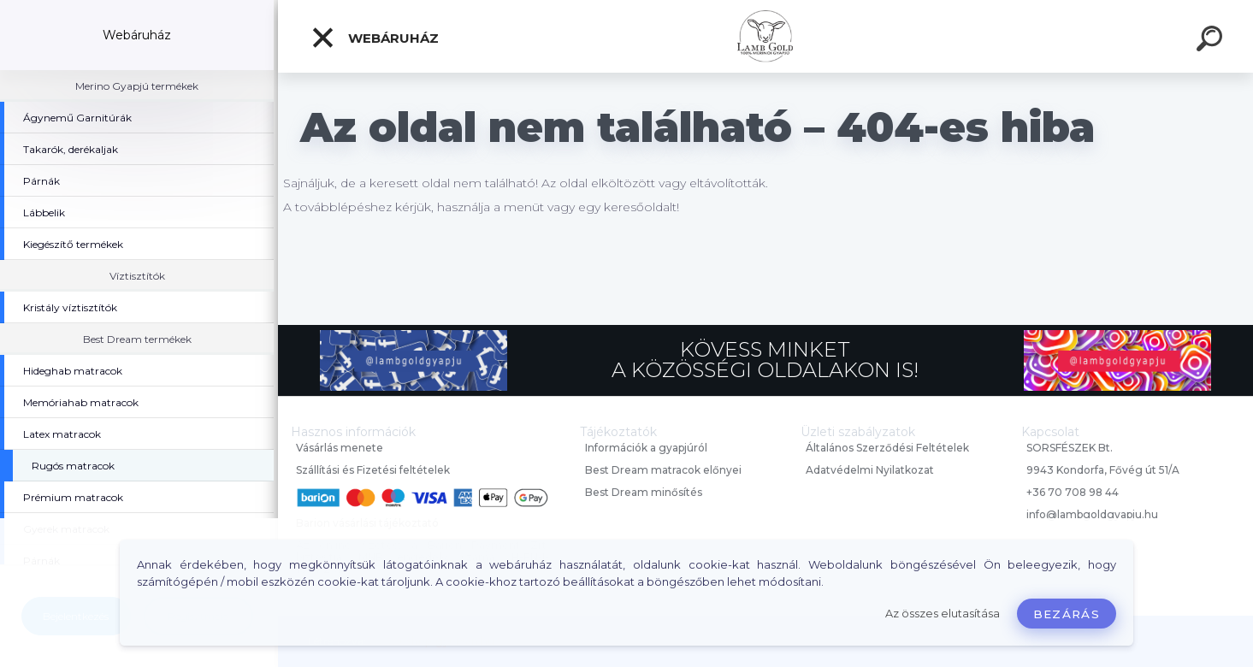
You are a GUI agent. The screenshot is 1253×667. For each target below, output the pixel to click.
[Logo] (766, 36)
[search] (1212, 41)
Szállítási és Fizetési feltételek (373, 469)
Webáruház (374, 37)
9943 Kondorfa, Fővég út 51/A (1102, 469)
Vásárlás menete (339, 447)
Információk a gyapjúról (646, 447)
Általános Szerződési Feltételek (887, 447)
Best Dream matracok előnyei (663, 469)
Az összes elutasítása (942, 613)
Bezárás (1066, 614)
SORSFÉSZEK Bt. (1069, 447)
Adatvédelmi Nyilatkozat (870, 469)
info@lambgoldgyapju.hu (1092, 514)
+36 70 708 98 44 (1072, 492)
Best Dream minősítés (643, 492)
